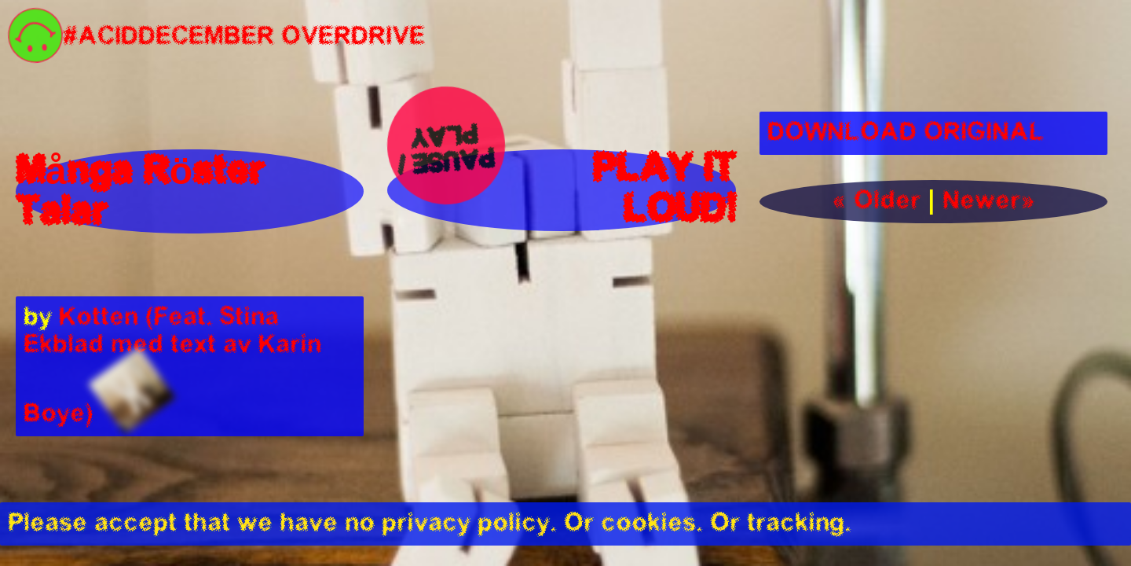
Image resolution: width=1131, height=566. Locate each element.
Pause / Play (448, 147)
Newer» (988, 201)
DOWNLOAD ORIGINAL (906, 133)
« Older (876, 201)
